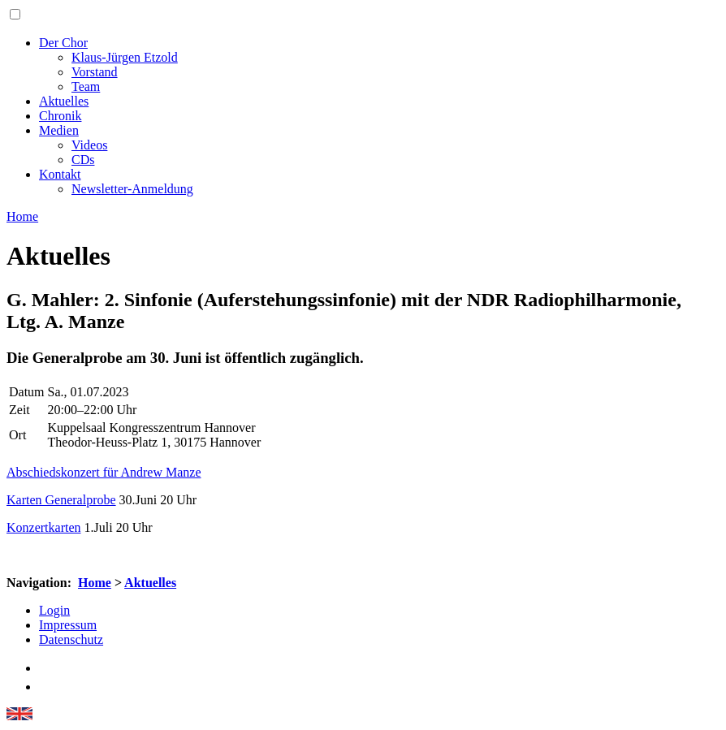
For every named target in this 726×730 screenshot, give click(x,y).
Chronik (60, 116)
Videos (89, 145)
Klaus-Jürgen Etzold (124, 57)
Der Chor (63, 43)
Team (85, 86)
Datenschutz (71, 639)
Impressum (68, 625)
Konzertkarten (43, 527)
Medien (59, 130)
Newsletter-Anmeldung (132, 189)
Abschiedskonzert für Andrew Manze (103, 472)
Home (94, 583)
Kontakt (60, 174)
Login (54, 610)
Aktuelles (64, 101)
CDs (82, 159)
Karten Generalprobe (61, 500)
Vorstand (94, 72)
